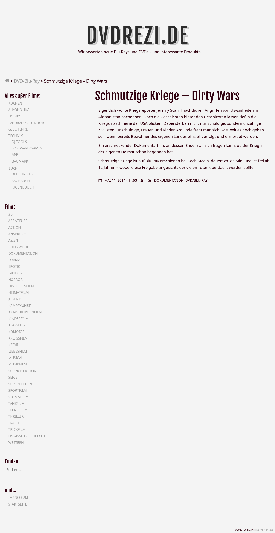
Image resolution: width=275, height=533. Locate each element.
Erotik (14, 266)
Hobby (14, 116)
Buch (13, 168)
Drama (14, 259)
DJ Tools (19, 141)
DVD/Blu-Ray (27, 81)
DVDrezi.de (137, 35)
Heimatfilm (18, 292)
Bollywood (19, 247)
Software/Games (27, 148)
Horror (15, 279)
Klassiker (16, 325)
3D (10, 214)
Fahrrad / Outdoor (26, 122)
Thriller (16, 416)
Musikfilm (17, 364)
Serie (12, 377)
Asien (13, 240)
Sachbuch (21, 180)
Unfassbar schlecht (26, 436)
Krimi (13, 344)
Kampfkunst (19, 305)
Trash (13, 423)
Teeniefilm (18, 410)
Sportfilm (17, 390)
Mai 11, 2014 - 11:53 (120, 180)
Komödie (16, 331)
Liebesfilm (17, 351)
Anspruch (17, 233)
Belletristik (23, 174)
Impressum (18, 497)
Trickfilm (17, 429)
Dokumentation (169, 180)
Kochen (15, 103)
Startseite (17, 504)
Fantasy (15, 273)
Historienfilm (21, 286)
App (15, 154)
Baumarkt (21, 161)
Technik (15, 135)
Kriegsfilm (18, 338)
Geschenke (18, 129)
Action (14, 227)
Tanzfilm (16, 403)
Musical (15, 357)
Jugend (14, 299)
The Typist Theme (264, 529)
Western (16, 442)
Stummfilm (18, 396)
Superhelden (20, 384)
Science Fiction (22, 371)
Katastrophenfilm (25, 312)
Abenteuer (18, 220)
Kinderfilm (18, 318)
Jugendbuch (23, 187)
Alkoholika (18, 109)
